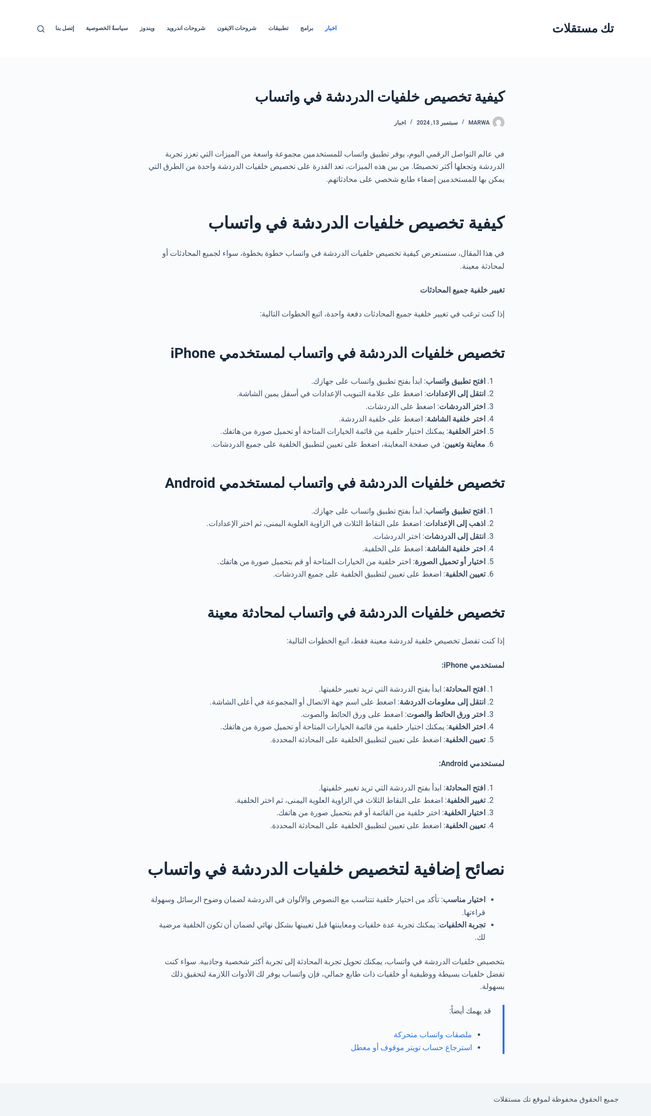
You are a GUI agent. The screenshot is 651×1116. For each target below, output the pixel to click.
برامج (306, 28)
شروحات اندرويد (186, 28)
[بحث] (40, 28)
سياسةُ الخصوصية (107, 28)
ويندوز (147, 28)
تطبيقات (278, 28)
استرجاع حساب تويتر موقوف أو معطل (411, 1047)
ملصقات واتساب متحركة (433, 1034)
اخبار (330, 28)
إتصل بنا (64, 28)
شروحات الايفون (236, 28)
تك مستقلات (583, 28)
